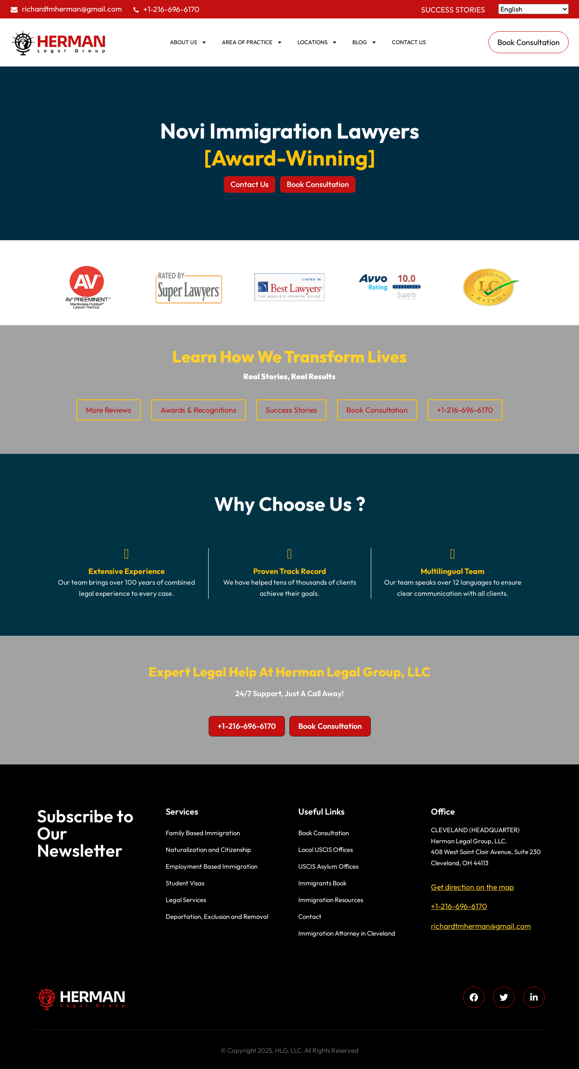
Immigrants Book (322, 883)
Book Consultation (377, 410)
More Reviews (108, 410)
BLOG (364, 42)
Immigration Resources (330, 900)
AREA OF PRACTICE (252, 42)
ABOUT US (188, 42)
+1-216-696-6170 (171, 9)
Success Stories (453, 10)
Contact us (409, 42)
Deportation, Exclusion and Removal (217, 916)
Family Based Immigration (203, 833)
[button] (250, 184)
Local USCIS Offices (325, 850)
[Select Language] (533, 9)
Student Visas (185, 883)
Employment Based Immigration (212, 866)
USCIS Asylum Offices (328, 866)
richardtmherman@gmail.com (72, 9)
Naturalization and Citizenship (208, 850)
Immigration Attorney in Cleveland (346, 933)
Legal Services (186, 900)
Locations (317, 42)
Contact (309, 916)
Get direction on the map (472, 887)
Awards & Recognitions (198, 410)
